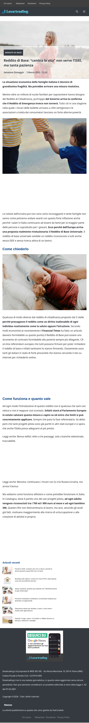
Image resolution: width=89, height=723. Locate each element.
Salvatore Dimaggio (14, 72)
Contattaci (45, 696)
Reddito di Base (13, 52)
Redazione (20, 3)
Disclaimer (32, 3)
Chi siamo (8, 3)
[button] (77, 11)
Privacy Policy (44, 3)
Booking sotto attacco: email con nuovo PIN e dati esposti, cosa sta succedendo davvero (35, 580)
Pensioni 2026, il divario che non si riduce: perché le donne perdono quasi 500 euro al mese (33, 570)
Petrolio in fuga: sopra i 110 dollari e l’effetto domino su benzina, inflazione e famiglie (34, 620)
